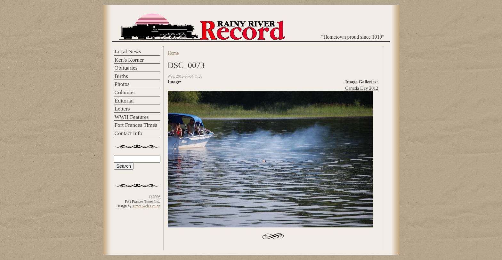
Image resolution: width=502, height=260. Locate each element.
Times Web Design (146, 206)
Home (173, 53)
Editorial (124, 101)
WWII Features (132, 117)
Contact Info (128, 133)
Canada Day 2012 (361, 88)
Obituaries (126, 68)
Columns (124, 92)
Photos (122, 84)
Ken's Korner (129, 60)
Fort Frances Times (136, 125)
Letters (122, 109)
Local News (128, 52)
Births (121, 76)
